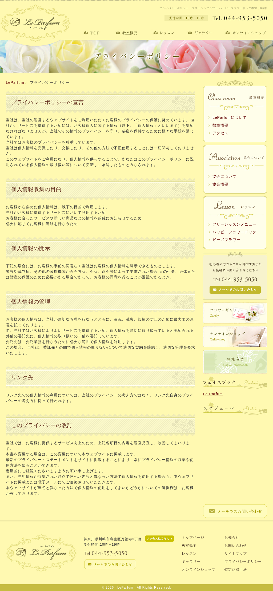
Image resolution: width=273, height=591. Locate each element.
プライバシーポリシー (243, 562)
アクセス (220, 133)
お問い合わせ (235, 545)
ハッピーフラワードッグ (234, 232)
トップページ (193, 537)
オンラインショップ (198, 570)
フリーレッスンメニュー (234, 224)
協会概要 (220, 184)
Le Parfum (213, 394)
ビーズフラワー (226, 240)
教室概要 (220, 125)
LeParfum (15, 82)
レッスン (189, 553)
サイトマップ (235, 553)
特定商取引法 (235, 570)
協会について (224, 176)
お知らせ (231, 537)
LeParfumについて (229, 117)
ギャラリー (191, 562)
